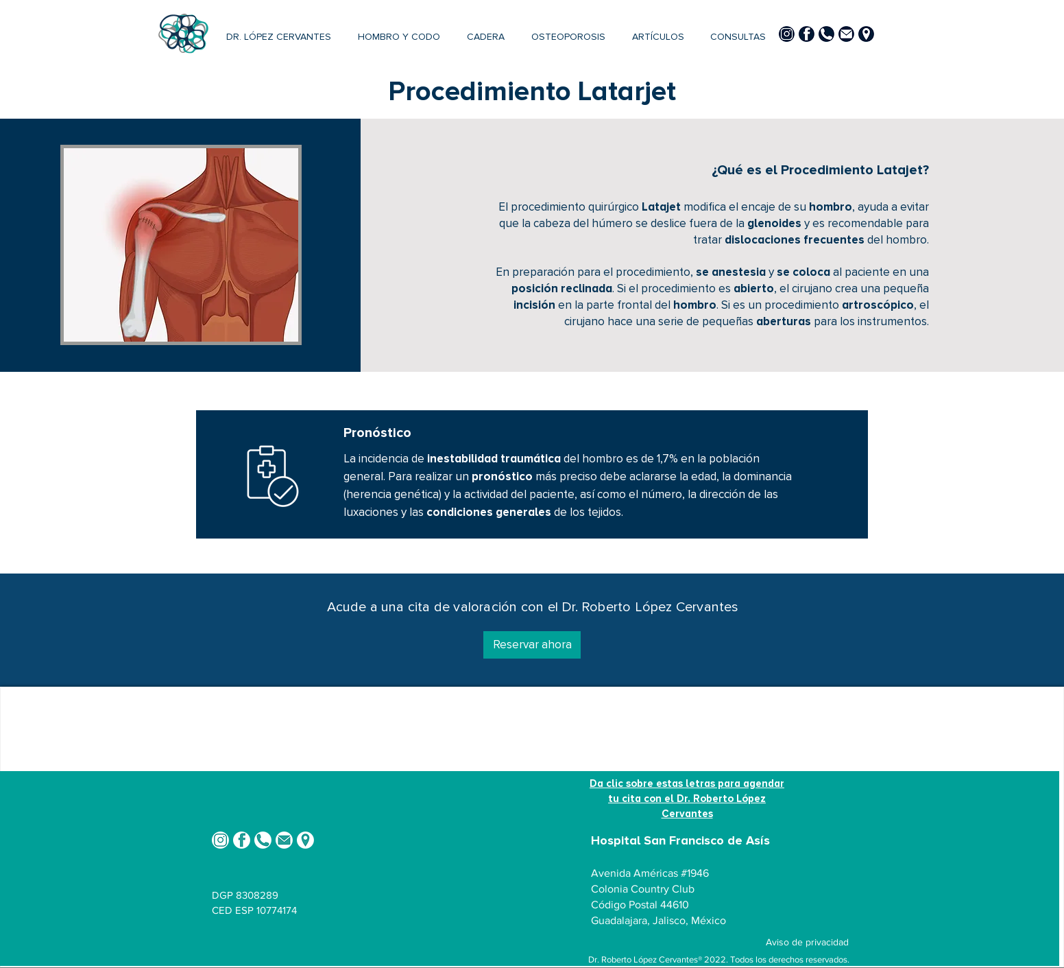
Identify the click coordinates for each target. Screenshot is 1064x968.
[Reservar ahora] (532, 645)
